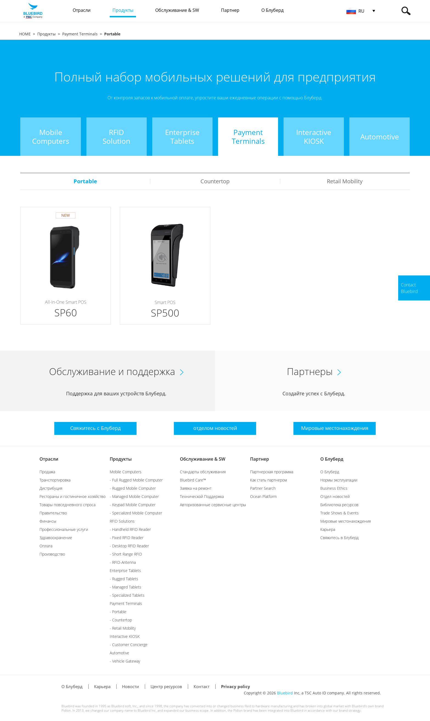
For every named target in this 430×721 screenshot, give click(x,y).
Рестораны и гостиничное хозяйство (72, 496)
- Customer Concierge (129, 644)
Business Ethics (333, 488)
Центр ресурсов (166, 686)
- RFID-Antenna (123, 562)
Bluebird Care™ (193, 480)
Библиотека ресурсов (339, 504)
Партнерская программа (271, 471)
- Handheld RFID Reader (130, 529)
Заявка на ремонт (195, 488)
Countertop (215, 181)
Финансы (47, 521)
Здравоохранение (55, 537)
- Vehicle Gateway (125, 661)
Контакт (202, 686)
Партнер (259, 459)
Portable (85, 181)
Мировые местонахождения (345, 521)
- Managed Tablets (125, 587)
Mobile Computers (126, 471)
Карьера (327, 529)
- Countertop (121, 620)
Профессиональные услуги (63, 529)
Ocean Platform (263, 496)
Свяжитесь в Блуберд (339, 537)
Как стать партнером (268, 480)
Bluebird (285, 692)
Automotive (119, 652)
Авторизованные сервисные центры (213, 504)
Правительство (53, 513)
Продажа (47, 471)
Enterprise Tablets (125, 570)
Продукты (46, 33)
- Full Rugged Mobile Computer (136, 480)
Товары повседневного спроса (67, 504)
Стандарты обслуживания (203, 471)
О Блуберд (331, 459)
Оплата (45, 545)
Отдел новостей (335, 496)
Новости (130, 686)
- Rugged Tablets (124, 578)
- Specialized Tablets (127, 595)
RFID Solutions (122, 521)
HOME (25, 33)
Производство (52, 554)
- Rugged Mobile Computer (133, 488)
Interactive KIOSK (125, 636)
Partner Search (263, 488)
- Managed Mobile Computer (134, 496)
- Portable (118, 611)
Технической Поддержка (202, 496)
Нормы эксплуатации (338, 480)
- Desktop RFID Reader (129, 545)
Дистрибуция (50, 488)
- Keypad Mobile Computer (132, 504)
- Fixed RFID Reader (126, 537)
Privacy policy (235, 686)
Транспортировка (54, 480)
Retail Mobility (345, 181)
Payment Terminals (80, 33)
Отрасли (48, 459)
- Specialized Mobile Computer (136, 513)
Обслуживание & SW (202, 459)
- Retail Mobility (123, 628)
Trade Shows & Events (339, 513)
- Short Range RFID (126, 554)
